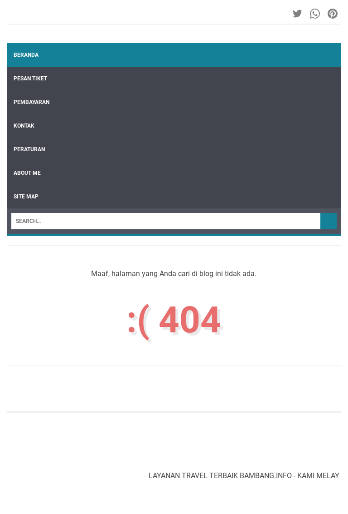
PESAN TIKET (30, 78)
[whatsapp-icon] (316, 13)
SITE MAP (26, 196)
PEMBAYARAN (31, 102)
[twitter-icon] (298, 13)
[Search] (165, 221)
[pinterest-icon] (333, 13)
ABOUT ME (27, 173)
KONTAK (24, 126)
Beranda (26, 55)
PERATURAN (29, 149)
